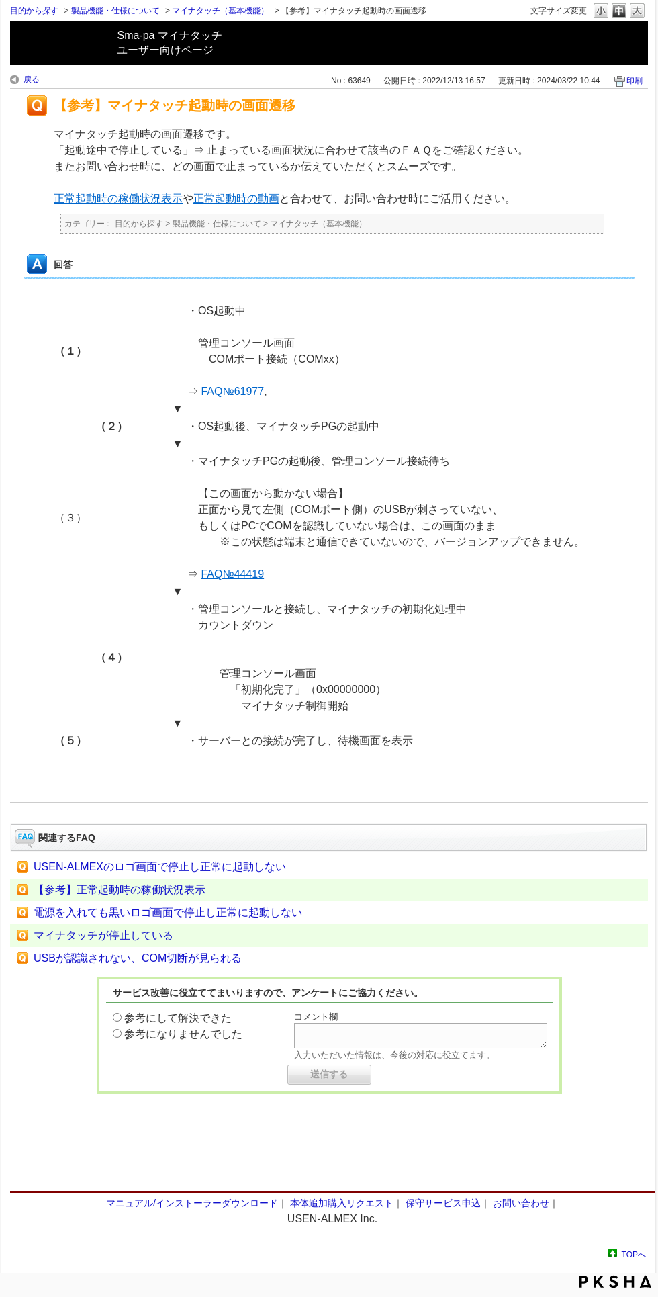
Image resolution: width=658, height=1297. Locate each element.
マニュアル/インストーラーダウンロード (192, 1203)
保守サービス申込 (443, 1203)
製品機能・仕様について (115, 10)
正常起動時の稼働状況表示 (118, 198)
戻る (31, 79)
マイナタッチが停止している (103, 935)
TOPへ (634, 1254)
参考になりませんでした (183, 1034)
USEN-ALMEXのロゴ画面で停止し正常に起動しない (160, 867)
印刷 (634, 80)
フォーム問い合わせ (329, 1164)
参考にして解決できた (178, 1018)
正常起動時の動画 (236, 198)
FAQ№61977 (232, 391)
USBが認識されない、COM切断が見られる (138, 958)
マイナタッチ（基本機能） (220, 10)
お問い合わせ (521, 1203)
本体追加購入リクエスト (341, 1203)
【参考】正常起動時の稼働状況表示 (119, 889)
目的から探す (34, 10)
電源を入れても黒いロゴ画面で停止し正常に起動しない (168, 912)
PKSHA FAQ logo (615, 1281)
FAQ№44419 (232, 574)
